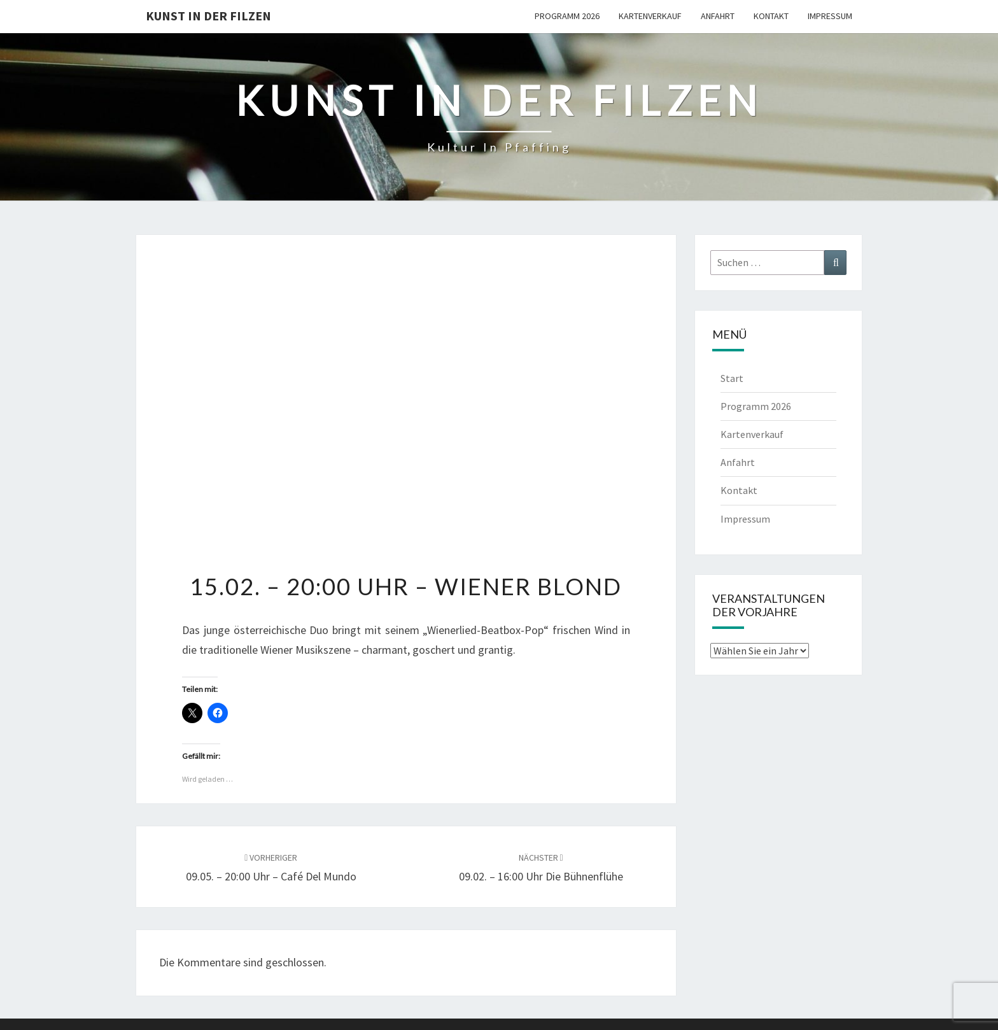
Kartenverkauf (650, 16)
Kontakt (771, 16)
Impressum (830, 16)
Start (731, 378)
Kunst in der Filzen (208, 16)
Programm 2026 (567, 16)
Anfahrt (717, 16)
